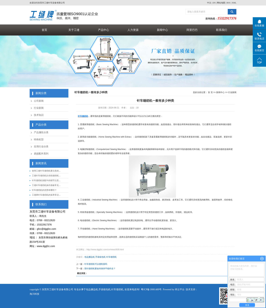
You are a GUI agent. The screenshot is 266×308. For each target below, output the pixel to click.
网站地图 (221, 3)
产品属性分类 (41, 132)
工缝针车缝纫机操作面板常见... (46, 185)
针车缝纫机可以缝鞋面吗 (95, 264)
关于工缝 (73, 29)
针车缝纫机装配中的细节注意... (46, 180)
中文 (209, 3)
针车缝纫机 (111, 257)
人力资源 (133, 29)
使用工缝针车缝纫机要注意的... (46, 171)
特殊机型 (39, 139)
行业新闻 (39, 108)
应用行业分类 (41, 146)
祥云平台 (180, 289)
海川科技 (34, 294)
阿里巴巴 (192, 29)
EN (214, 3)
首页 (44, 29)
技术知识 (39, 115)
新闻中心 (162, 29)
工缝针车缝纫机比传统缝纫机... (46, 175)
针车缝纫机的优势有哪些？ (44, 190)
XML (234, 3)
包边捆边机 (89, 257)
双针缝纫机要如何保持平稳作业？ (99, 268)
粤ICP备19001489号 (151, 289)
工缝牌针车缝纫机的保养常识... (46, 195)
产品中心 (103, 29)
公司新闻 (39, 101)
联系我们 (221, 29)
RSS (228, 3)
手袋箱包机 (100, 257)
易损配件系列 (41, 153)
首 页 (210, 92)
